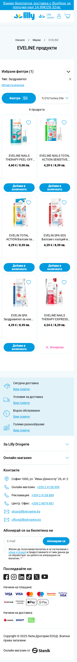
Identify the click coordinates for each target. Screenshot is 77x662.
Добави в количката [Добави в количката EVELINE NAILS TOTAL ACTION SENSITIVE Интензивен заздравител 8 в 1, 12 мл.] (54, 187)
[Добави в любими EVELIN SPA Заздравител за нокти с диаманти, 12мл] (28, 282)
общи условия (17, 552)
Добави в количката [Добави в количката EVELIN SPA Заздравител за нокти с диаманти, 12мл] (19, 347)
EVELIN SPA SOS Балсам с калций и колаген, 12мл (55, 237)
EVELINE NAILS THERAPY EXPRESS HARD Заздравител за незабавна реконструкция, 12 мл (54, 317)
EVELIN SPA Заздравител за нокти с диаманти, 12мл (19, 317)
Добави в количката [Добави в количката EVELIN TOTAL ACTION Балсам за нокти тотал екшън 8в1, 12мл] (19, 267)
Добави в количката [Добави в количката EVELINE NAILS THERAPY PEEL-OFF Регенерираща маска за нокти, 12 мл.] (19, 187)
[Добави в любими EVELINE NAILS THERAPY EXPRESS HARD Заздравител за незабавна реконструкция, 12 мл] (64, 282)
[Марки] (37, 40)
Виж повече (21, 389)
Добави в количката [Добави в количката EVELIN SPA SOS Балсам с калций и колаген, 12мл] (54, 267)
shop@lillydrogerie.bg (26, 511)
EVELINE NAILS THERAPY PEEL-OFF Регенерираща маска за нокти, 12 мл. (19, 157)
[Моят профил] (59, 16)
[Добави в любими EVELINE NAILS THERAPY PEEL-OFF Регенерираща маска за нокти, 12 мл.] (28, 122)
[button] (37, 71)
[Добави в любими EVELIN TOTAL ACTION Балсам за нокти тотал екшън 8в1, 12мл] (28, 202)
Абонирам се (56, 541)
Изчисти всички (13, 85)
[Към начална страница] (20, 40)
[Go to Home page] (24, 16)
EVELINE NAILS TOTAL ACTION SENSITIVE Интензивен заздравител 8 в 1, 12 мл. (55, 157)
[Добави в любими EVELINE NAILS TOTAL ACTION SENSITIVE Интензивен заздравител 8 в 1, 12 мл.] (64, 122)
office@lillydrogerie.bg (26, 519)
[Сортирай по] (55, 98)
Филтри (18, 98)
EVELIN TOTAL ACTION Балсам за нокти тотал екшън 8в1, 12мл (19, 237)
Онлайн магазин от (26, 650)
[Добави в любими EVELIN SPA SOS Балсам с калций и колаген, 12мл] (64, 202)
